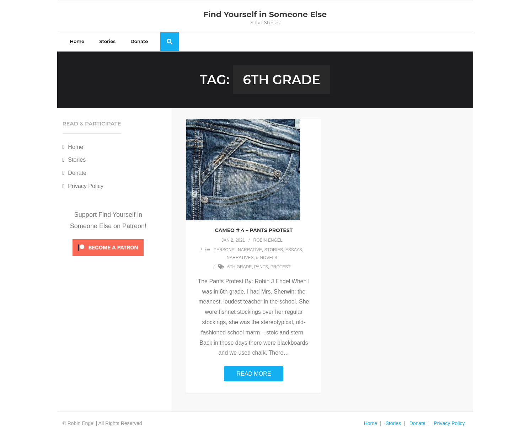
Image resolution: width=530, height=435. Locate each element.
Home (75, 147)
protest (281, 266)
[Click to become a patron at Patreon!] (108, 257)
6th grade (239, 266)
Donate (77, 173)
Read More (253, 374)
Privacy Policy (85, 186)
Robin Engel (268, 240)
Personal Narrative (238, 249)
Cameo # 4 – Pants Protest (254, 230)
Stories (77, 160)
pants (261, 266)
